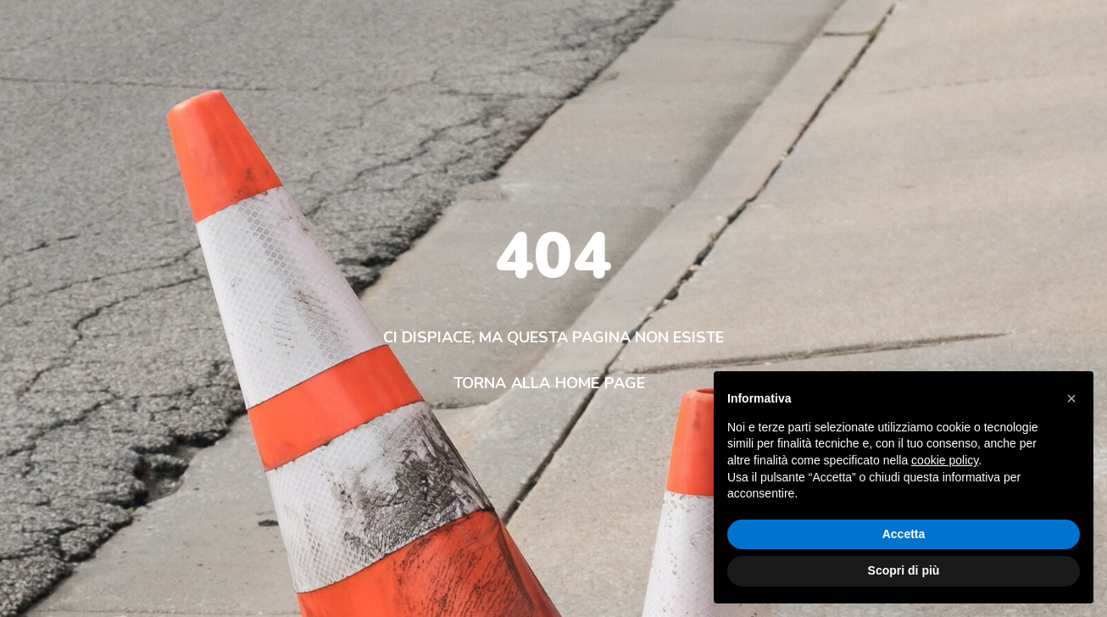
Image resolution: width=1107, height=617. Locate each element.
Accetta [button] (904, 534)
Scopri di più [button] (904, 570)
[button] (1071, 398)
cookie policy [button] (944, 460)
